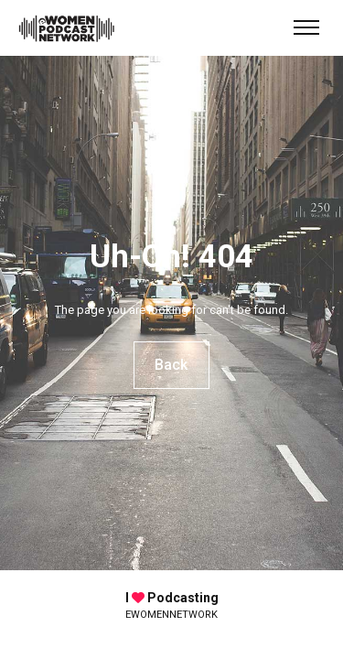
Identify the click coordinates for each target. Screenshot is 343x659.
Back (171, 364)
